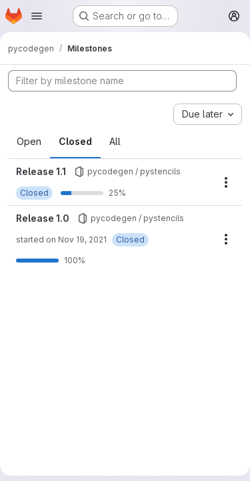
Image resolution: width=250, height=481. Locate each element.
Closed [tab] (75, 141)
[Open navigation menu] (36, 16)
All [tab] (115, 141)
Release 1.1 (41, 171)
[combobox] (207, 114)
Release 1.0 (42, 218)
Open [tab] (29, 141)
